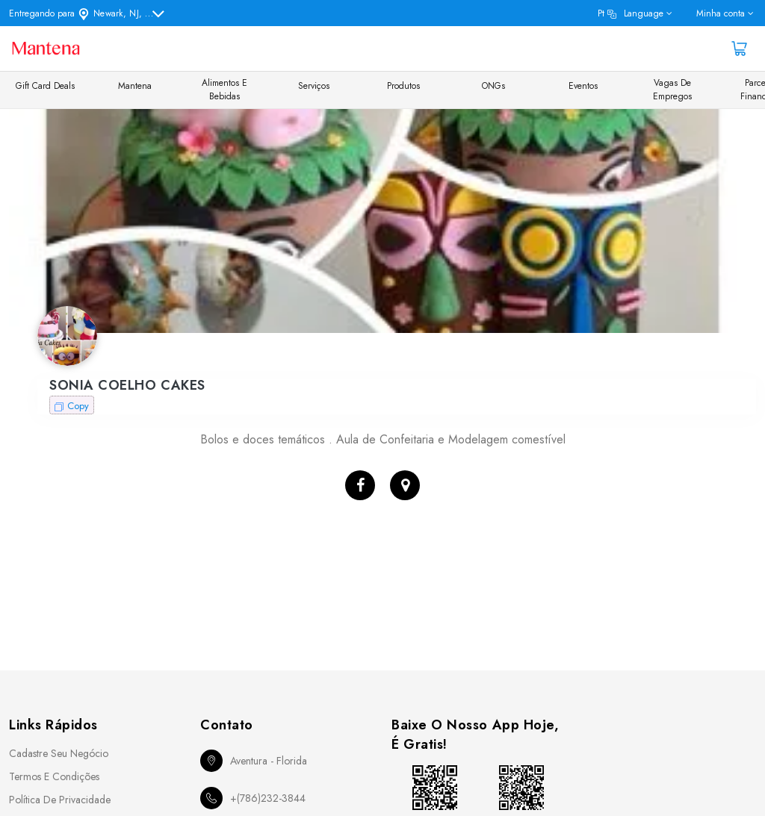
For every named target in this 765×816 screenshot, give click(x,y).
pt (630, 13)
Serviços (313, 86)
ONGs (493, 86)
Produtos (403, 86)
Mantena (135, 86)
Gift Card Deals (45, 86)
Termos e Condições (54, 776)
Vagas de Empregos (672, 89)
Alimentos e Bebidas (224, 89)
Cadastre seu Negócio (58, 753)
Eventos (583, 86)
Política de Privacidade (60, 799)
